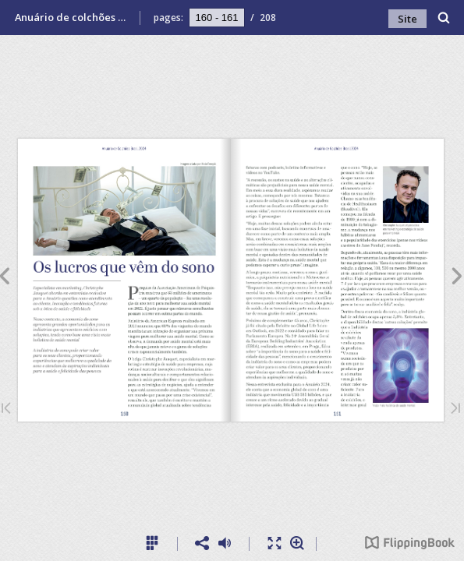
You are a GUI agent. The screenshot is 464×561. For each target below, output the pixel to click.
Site (407, 19)
